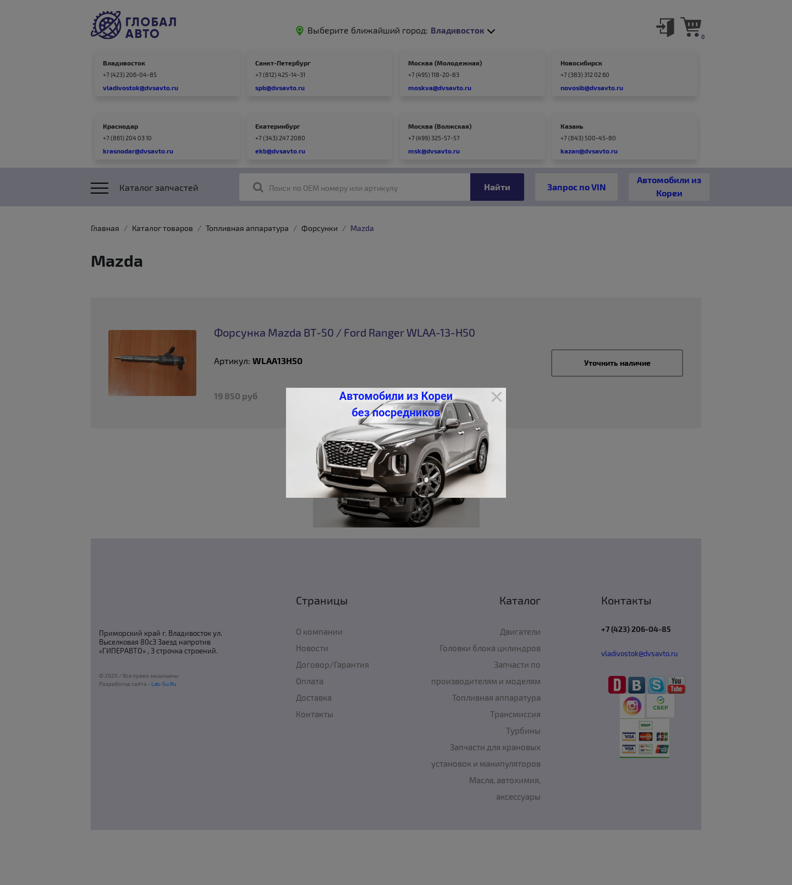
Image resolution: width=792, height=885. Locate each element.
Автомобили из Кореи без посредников (396, 404)
